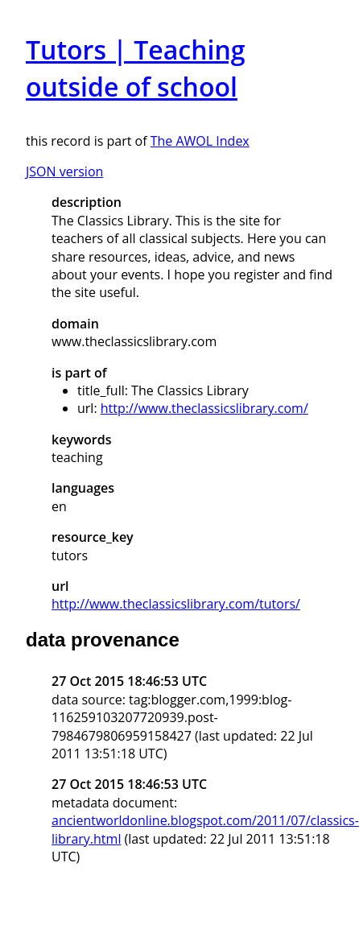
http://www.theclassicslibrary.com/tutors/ (176, 604)
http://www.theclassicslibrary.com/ (204, 408)
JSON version (64, 171)
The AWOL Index (200, 141)
